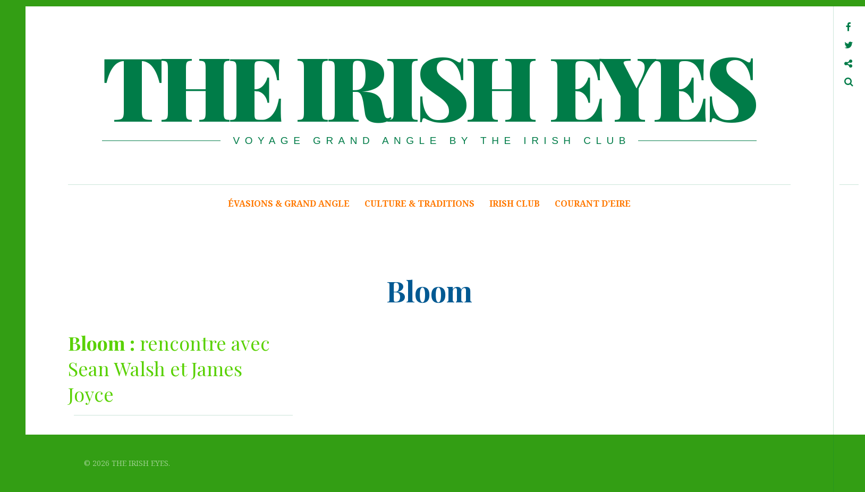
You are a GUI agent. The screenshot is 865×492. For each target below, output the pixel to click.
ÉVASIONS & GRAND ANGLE (289, 203)
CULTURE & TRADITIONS (419, 203)
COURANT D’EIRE (593, 203)
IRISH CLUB (514, 203)
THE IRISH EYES (428, 85)
